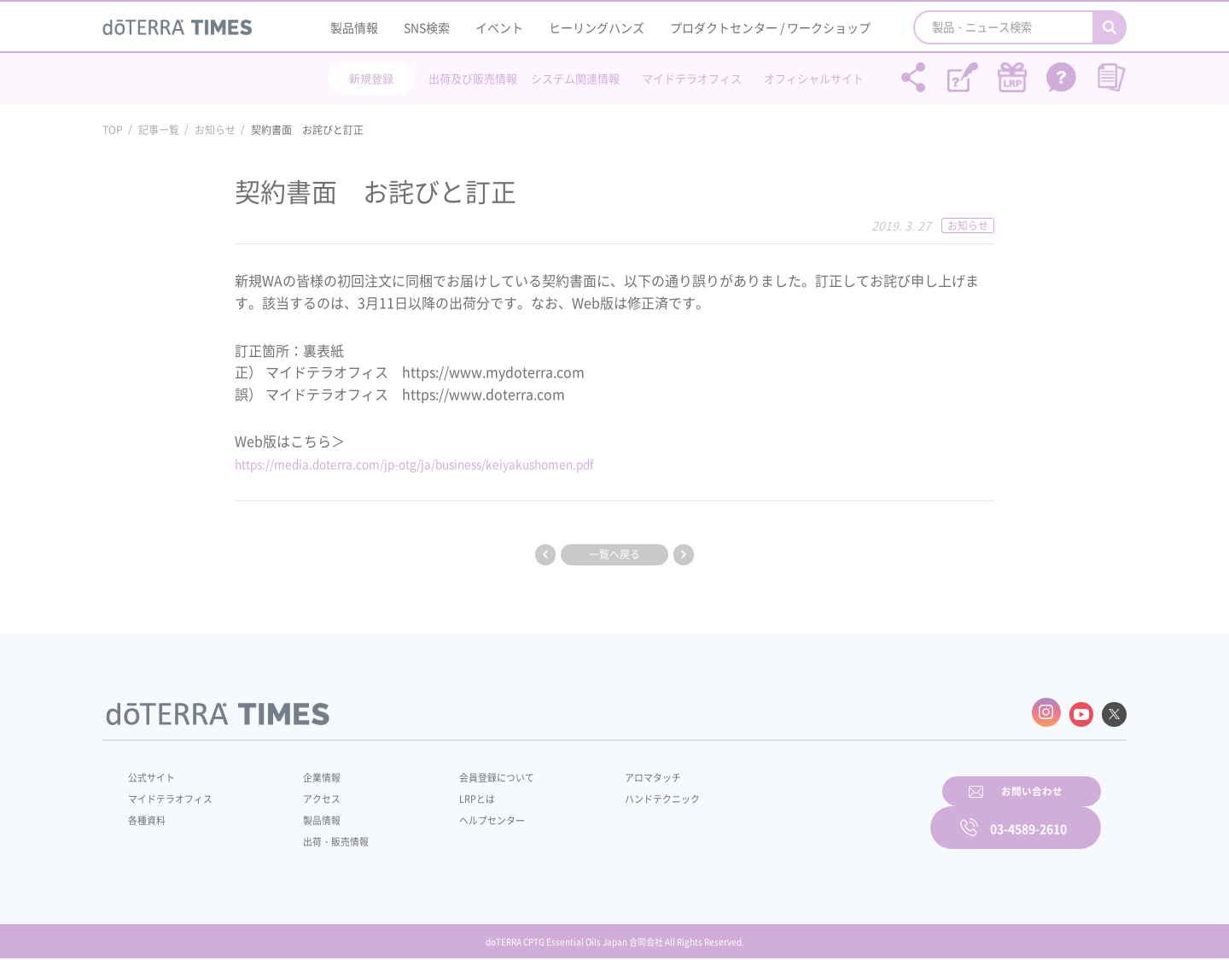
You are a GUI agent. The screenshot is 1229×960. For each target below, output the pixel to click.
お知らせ (215, 130)
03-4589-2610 (1028, 813)
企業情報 (309, 773)
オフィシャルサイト (814, 78)
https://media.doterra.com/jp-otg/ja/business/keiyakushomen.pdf (445, 463)
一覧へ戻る (614, 554)
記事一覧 (158, 130)
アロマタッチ (612, 773)
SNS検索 (427, 27)
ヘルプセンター (466, 816)
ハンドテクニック (622, 795)
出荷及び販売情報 (472, 78)
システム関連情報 (575, 78)
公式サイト (153, 773)
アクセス (309, 795)
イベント (499, 27)
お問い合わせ (832, 813)
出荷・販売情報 (325, 838)
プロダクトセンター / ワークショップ (770, 27)
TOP (112, 130)
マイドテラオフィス (692, 78)
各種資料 (148, 816)
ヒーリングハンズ (596, 27)
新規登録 (371, 78)
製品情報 (354, 27)
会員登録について (471, 773)
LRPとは (450, 795)
